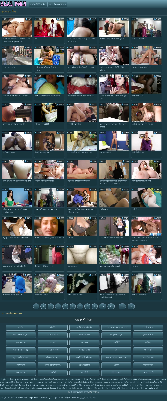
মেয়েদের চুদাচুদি (47, 382)
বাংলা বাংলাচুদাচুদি (137, 388)
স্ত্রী (116, 350)
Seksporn (43, 398)
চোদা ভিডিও (68, 382)
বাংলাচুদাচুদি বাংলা (108, 385)
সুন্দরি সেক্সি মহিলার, (84, 327)
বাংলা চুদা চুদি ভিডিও (99, 379)
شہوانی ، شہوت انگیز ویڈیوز (30, 382)
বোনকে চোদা (149, 385)
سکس (51, 398)
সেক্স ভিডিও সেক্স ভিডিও (128, 382)
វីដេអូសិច (67, 398)
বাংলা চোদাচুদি (89, 385)
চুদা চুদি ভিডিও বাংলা (126, 379)
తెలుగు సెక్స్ (151, 379)
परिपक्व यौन (98, 385)
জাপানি (53, 342)
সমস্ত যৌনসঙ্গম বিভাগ (57, 4)
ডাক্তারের (84, 342)
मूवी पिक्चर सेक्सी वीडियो (22, 379)
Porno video (22, 398)
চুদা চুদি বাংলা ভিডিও (7, 379)
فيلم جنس (3, 398)
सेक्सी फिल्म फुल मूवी (21, 385)
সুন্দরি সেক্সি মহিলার (21, 335)
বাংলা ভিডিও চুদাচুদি (98, 388)
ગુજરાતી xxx (79, 379)
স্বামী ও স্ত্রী (148, 350)
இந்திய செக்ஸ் (112, 379)
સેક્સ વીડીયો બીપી (79, 382)
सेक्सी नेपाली (31, 385)
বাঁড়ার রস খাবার (52, 357)
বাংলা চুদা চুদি (126, 388)
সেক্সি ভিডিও (34, 379)
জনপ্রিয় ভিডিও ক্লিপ (38, 4)
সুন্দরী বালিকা (148, 327)
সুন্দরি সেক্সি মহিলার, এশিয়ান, (116, 327)
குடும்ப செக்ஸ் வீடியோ (65, 379)
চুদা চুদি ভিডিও (9, 385)
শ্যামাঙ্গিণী (116, 342)
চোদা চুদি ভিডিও (75, 388)
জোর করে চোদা (58, 382)
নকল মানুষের (21, 342)
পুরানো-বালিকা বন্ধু (20, 350)
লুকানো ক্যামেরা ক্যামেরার (116, 357)
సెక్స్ (119, 388)
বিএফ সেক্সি (88, 379)
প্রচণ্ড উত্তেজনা (148, 357)
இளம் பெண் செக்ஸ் (12, 388)
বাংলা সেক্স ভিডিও (111, 388)
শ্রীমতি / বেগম (84, 350)
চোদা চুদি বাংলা (161, 379)
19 (122, 306)
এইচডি (52, 327)
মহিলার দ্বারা (148, 365)
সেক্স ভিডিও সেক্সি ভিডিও (47, 379)
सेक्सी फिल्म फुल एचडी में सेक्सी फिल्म (72, 385)
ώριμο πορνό (34, 398)
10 (102, 306)
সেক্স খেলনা (20, 372)
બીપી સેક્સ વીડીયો (121, 385)
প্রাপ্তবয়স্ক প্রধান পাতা (79, 392)
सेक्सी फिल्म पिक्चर (14, 382)
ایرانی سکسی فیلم (42, 385)
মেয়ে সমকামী (53, 335)
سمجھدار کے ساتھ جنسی (47, 388)
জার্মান (20, 327)
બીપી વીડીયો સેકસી (140, 379)
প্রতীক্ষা (148, 342)
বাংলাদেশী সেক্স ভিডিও (145, 382)
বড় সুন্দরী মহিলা (116, 335)
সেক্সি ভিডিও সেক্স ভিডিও (29, 388)
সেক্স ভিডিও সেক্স (92, 382)
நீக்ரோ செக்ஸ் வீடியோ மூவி (109, 382)
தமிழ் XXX (4, 382)
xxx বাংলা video (55, 385)
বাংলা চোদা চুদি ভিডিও (136, 385)
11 (111, 306)
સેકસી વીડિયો (86, 388)
